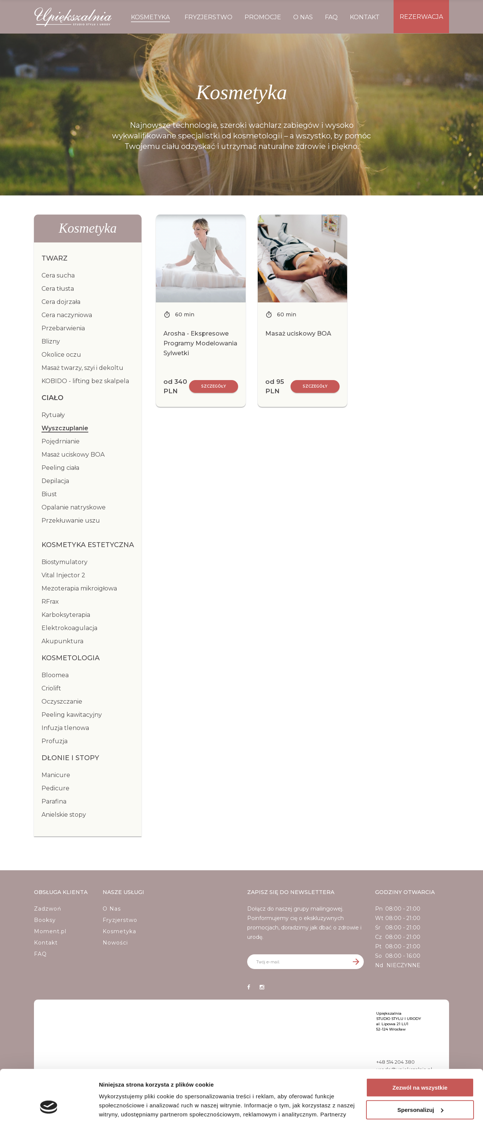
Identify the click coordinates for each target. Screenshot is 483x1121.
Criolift (51, 688)
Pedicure (55, 788)
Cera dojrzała (61, 301)
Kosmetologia (71, 658)
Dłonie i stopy (70, 758)
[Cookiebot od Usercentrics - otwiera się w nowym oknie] (49, 1106)
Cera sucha (58, 275)
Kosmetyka (119, 931)
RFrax (50, 601)
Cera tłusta (58, 288)
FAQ (40, 954)
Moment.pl (50, 931)
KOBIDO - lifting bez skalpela (85, 381)
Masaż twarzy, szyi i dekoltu (82, 367)
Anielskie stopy (64, 814)
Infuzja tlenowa (65, 727)
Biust (49, 494)
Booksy (45, 920)
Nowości (115, 942)
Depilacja (55, 481)
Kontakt (46, 942)
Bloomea (55, 675)
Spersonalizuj (420, 1062)
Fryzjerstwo (120, 920)
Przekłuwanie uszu (71, 520)
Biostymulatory (65, 562)
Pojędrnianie (61, 441)
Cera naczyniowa (67, 315)
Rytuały (53, 415)
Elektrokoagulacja (69, 628)
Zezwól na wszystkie (420, 1040)
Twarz (55, 258)
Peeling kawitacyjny (72, 714)
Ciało (52, 398)
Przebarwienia (63, 328)
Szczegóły (213, 386)
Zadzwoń (47, 908)
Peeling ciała (60, 467)
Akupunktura (62, 641)
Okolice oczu (61, 354)
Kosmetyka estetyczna (88, 545)
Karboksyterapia (66, 614)
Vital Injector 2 (63, 575)
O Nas (112, 908)
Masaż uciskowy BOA (73, 454)
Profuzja (55, 741)
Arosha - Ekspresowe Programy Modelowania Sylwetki (200, 343)
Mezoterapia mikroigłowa (79, 588)
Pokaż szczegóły (121, 1106)
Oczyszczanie (62, 701)
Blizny (51, 341)
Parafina (54, 801)
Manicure (56, 775)
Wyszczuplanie (65, 428)
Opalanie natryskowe (74, 507)
